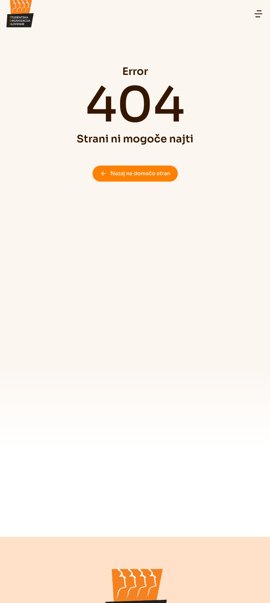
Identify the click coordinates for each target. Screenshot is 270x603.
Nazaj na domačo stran (135, 173)
